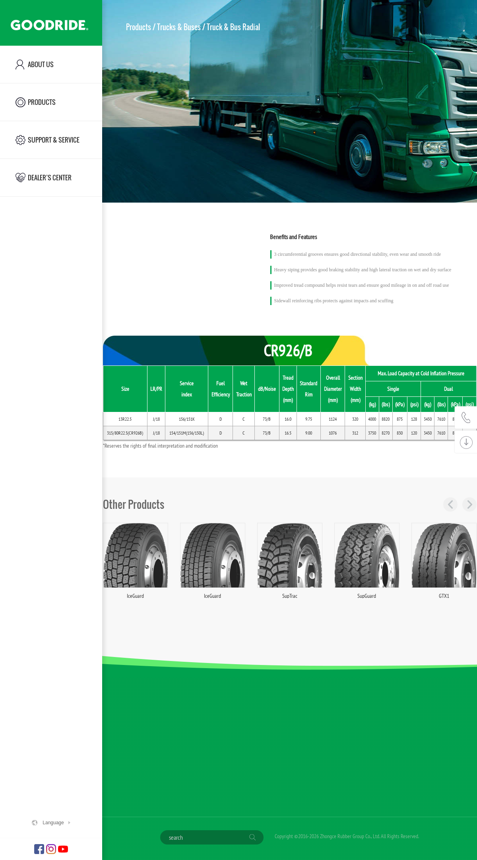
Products (138, 27)
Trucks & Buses (179, 27)
